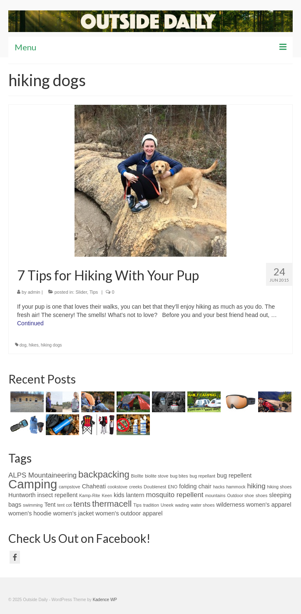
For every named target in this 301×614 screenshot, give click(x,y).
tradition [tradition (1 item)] (151, 505)
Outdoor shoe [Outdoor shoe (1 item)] (240, 495)
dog (23, 345)
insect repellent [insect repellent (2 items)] (57, 495)
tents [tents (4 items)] (81, 504)
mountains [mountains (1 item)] (215, 495)
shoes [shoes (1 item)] (261, 495)
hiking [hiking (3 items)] (256, 486)
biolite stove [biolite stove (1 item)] (156, 475)
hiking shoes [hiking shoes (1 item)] (279, 486)
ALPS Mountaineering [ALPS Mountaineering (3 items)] (42, 475)
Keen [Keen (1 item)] (107, 495)
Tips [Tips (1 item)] (137, 505)
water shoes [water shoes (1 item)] (202, 505)
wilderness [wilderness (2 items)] (230, 504)
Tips (94, 292)
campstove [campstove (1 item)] (69, 486)
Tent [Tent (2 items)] (49, 504)
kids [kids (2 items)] (119, 495)
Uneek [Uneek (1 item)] (167, 505)
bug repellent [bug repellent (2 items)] (234, 475)
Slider (81, 292)
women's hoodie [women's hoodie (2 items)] (30, 513)
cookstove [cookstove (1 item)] (117, 486)
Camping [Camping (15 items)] (32, 484)
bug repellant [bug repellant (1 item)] (202, 475)
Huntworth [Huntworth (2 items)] (22, 495)
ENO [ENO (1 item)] (172, 486)
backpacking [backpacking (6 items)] (103, 474)
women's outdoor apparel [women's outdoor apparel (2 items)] (128, 513)
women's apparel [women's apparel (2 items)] (268, 504)
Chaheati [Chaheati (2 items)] (94, 486)
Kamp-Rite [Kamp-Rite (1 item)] (89, 495)
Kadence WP (105, 599)
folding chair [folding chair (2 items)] (195, 486)
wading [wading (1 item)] (182, 505)
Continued (30, 323)
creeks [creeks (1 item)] (135, 486)
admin (34, 292)
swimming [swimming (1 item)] (32, 505)
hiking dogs (51, 345)
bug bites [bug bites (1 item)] (179, 475)
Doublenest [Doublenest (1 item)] (155, 486)
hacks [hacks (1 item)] (219, 486)
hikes (33, 345)
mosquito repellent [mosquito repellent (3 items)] (175, 495)
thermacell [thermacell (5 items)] (112, 503)
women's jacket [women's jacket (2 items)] (73, 513)
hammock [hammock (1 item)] (235, 486)
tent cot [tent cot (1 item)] (64, 505)
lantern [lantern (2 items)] (135, 495)
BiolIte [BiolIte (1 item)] (137, 475)
